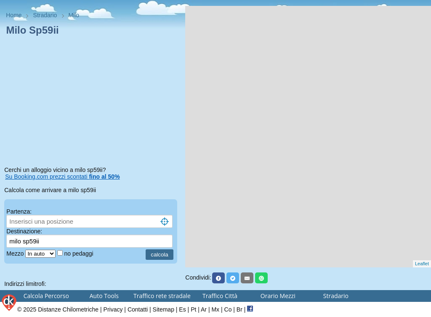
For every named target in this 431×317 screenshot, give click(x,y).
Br (239, 309)
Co (228, 309)
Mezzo (15, 253)
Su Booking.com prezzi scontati (62, 176)
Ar (204, 309)
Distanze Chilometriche (68, 309)
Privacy (113, 309)
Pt (193, 309)
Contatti (138, 309)
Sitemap (163, 309)
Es (182, 309)
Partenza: (19, 211)
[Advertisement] (92, 102)
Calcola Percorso (46, 296)
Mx (215, 309)
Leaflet (422, 263)
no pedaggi (79, 253)
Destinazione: (24, 231)
